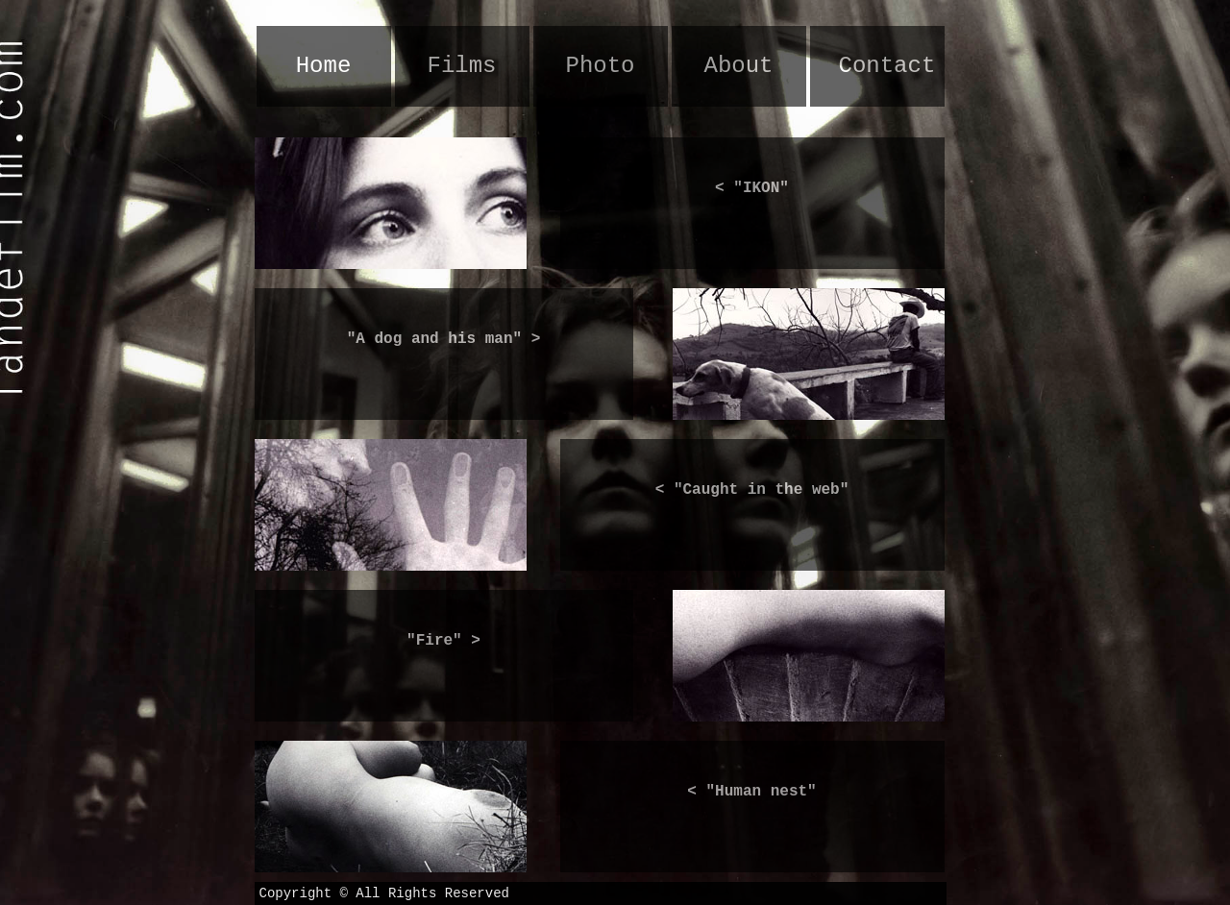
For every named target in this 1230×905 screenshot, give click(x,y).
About (738, 66)
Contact (887, 66)
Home (324, 66)
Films (461, 66)
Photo (599, 66)
